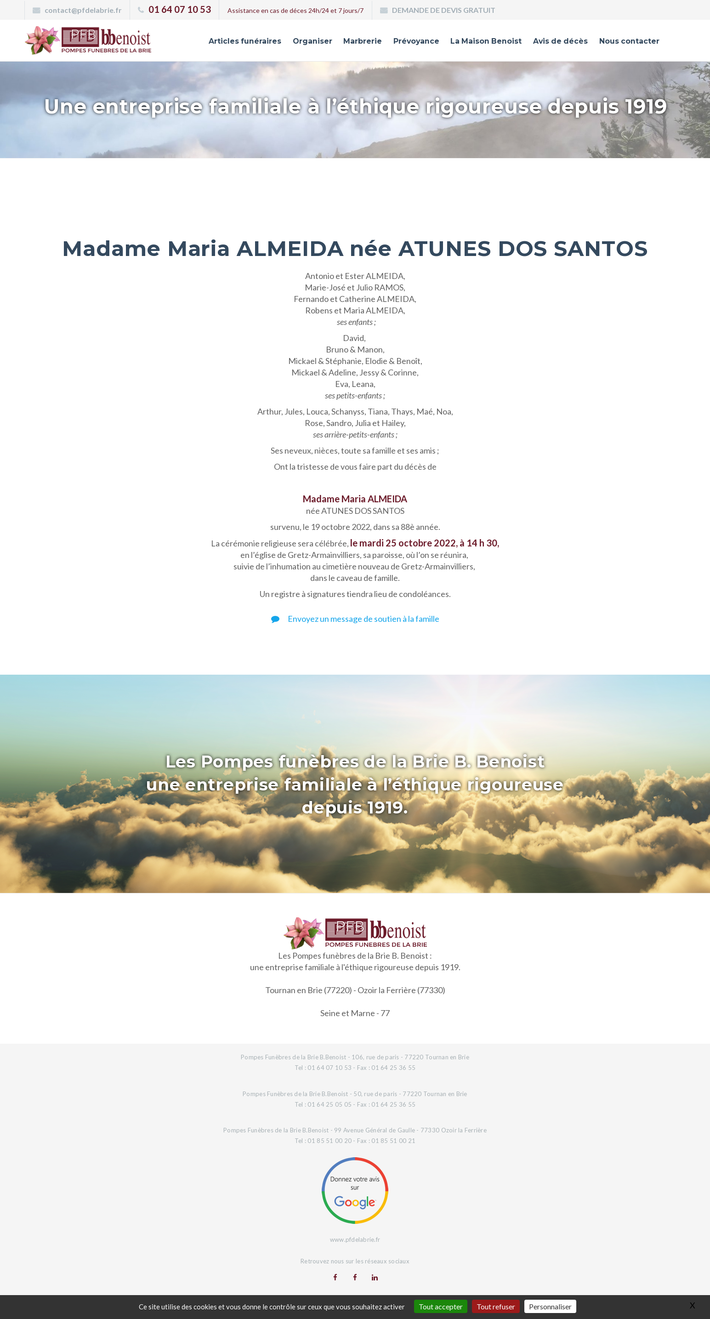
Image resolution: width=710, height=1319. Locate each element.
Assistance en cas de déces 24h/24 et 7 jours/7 (295, 10)
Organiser (291, 42)
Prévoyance (399, 42)
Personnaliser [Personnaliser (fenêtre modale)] (550, 1306)
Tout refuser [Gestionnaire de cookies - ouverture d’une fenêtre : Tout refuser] (496, 1306)
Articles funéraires (220, 42)
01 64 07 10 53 (179, 9)
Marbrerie (343, 42)
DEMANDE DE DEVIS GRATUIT (443, 10)
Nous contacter (626, 42)
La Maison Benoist (473, 42)
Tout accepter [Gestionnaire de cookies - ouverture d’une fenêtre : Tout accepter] (441, 1306)
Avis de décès (553, 42)
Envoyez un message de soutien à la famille (355, 619)
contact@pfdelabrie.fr (83, 10)
